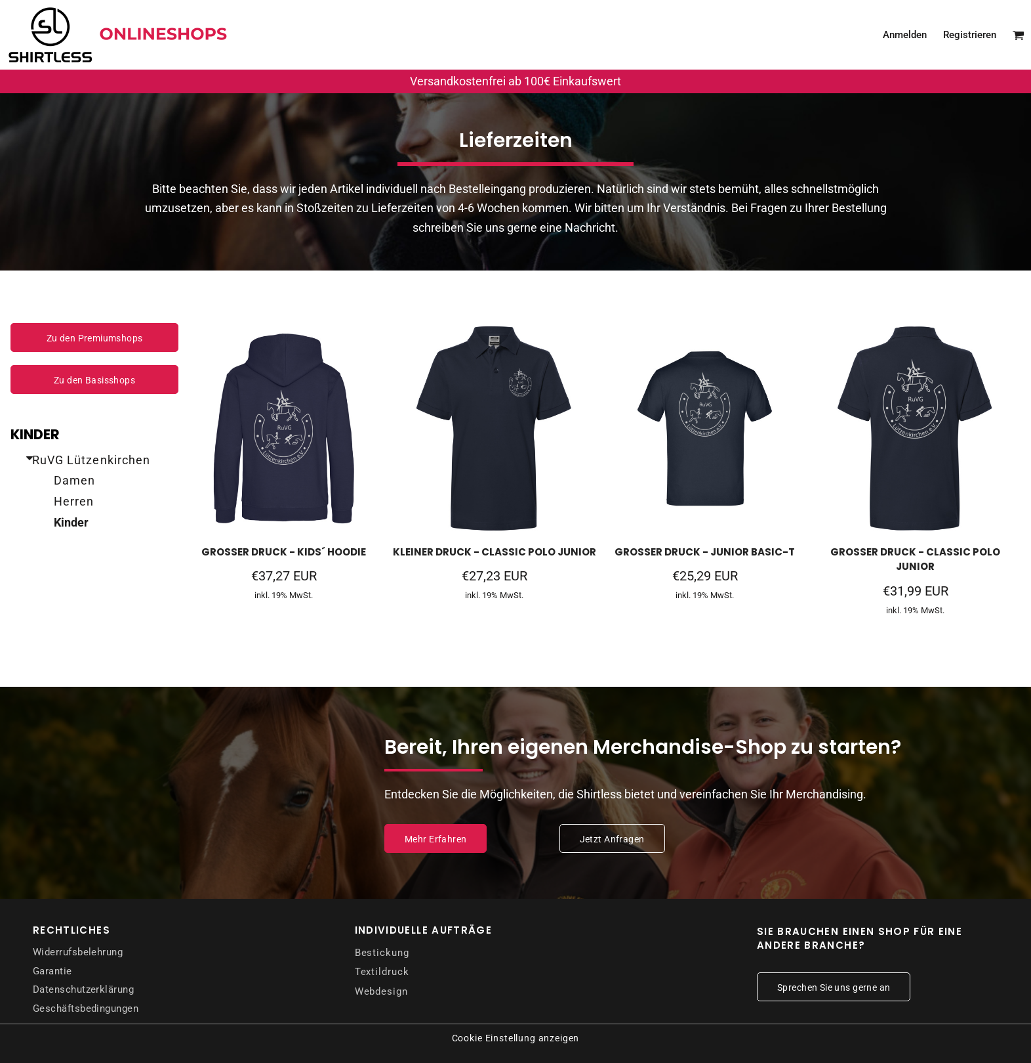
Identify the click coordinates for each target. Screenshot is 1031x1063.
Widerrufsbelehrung (78, 952)
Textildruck (382, 972)
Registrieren (969, 35)
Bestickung (382, 953)
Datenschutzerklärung (83, 989)
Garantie (52, 971)
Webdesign (381, 991)
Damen (74, 480)
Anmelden (905, 35)
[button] (1018, 35)
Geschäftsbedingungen (85, 1008)
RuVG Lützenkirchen (91, 460)
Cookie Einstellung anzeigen (516, 1038)
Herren (74, 501)
